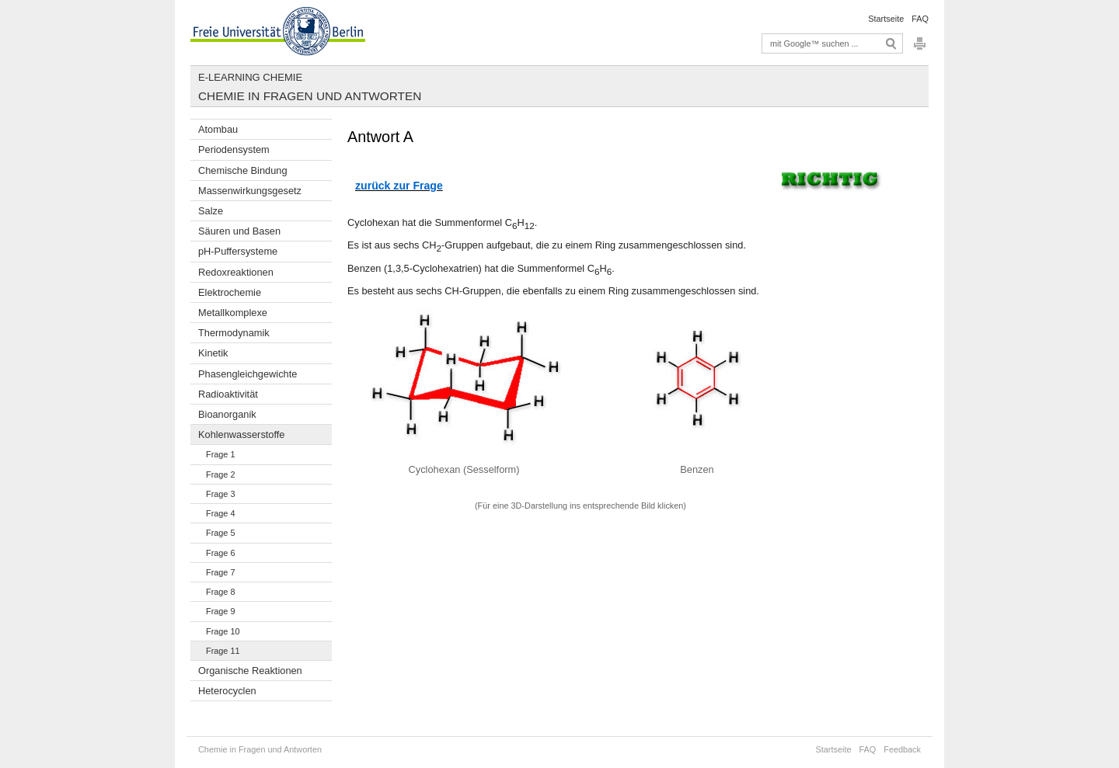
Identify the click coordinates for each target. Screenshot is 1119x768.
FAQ (920, 18)
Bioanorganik (227, 414)
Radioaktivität (228, 394)
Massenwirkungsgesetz (250, 190)
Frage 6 (220, 553)
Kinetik (213, 353)
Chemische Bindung (243, 170)
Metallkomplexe (232, 312)
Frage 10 (223, 631)
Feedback (902, 749)
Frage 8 (220, 591)
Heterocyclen (227, 691)
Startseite (886, 18)
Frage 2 (220, 474)
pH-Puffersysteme (237, 251)
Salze (210, 211)
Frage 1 (220, 454)
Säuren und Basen (239, 231)
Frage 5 (220, 532)
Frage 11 (223, 650)
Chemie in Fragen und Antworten (309, 96)
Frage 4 (220, 513)
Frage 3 (220, 494)
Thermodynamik (234, 333)
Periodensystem (234, 149)
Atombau (218, 129)
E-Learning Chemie (250, 77)
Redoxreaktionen (236, 272)
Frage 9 (220, 611)
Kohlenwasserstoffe (241, 434)
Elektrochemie (229, 292)
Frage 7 (220, 572)
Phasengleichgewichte (247, 374)
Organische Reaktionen (250, 670)
